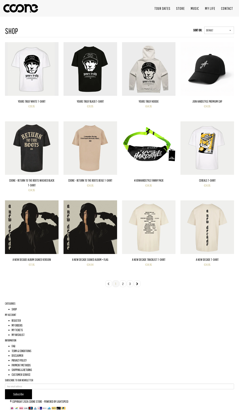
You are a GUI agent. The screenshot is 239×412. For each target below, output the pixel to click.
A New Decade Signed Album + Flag (90, 259)
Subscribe (18, 394)
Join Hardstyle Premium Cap (207, 101)
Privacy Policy (19, 360)
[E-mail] (119, 386)
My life (210, 8)
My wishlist (18, 335)
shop (14, 309)
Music (195, 8)
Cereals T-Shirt (207, 180)
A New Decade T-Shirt (207, 259)
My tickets (17, 330)
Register (16, 320)
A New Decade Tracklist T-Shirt (148, 259)
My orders (17, 325)
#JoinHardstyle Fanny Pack (148, 180)
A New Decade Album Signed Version (32, 259)
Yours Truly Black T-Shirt (90, 101)
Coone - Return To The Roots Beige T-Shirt (90, 180)
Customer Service (21, 374)
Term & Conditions (21, 351)
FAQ (13, 346)
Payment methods (21, 365)
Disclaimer (17, 355)
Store (180, 8)
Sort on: (197, 30)
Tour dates (162, 8)
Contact (227, 8)
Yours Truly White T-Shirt (31, 101)
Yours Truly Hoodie (149, 101)
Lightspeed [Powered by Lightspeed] (62, 401)
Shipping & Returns (22, 370)
